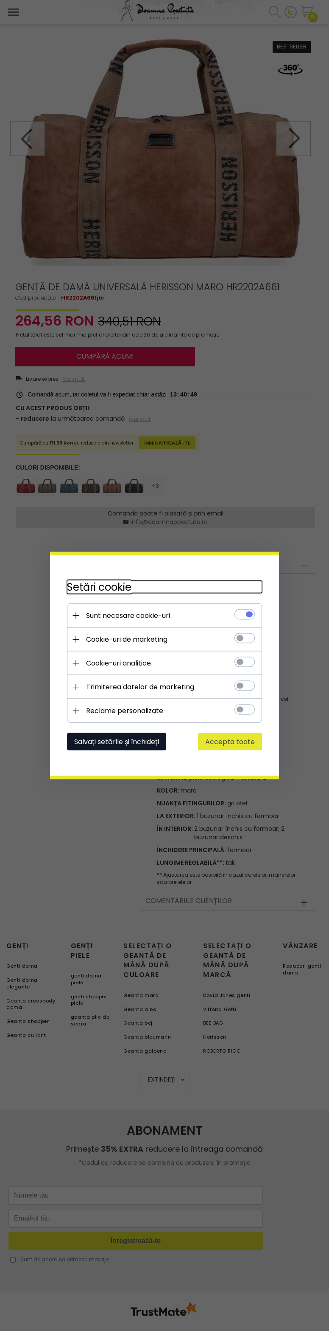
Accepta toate (230, 742)
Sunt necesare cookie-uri (128, 615)
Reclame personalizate (124, 711)
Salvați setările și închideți (116, 742)
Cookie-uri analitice (118, 663)
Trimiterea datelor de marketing (140, 687)
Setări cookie (99, 587)
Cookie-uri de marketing (126, 639)
